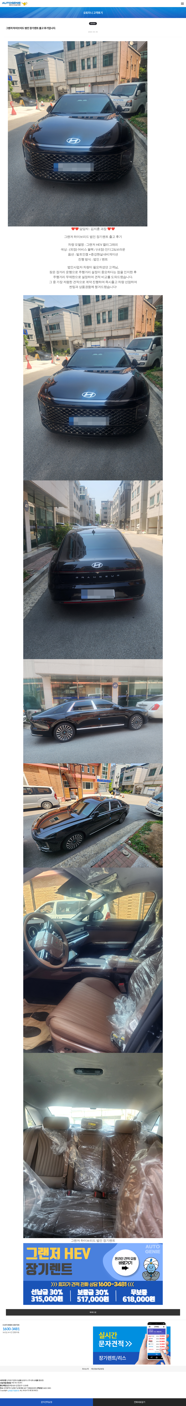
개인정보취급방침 (97, 1369)
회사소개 (85, 1369)
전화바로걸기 (139, 1402)
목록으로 (93, 1312)
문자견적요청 (46, 1402)
